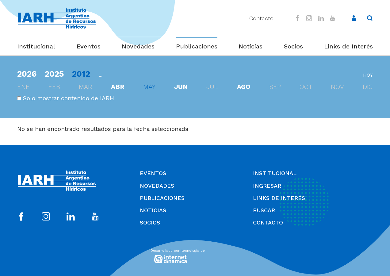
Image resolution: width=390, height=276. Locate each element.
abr (117, 86)
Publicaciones (196, 46)
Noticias (250, 46)
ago (243, 86)
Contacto (261, 18)
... (100, 74)
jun (181, 86)
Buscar (264, 210)
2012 (81, 74)
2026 (26, 74)
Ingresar (267, 185)
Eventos (89, 46)
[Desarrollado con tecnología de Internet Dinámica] (195, 255)
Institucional (36, 46)
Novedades (138, 46)
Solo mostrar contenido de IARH (65, 98)
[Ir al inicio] (56, 18)
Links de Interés (348, 46)
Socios (293, 46)
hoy (368, 75)
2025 (54, 74)
